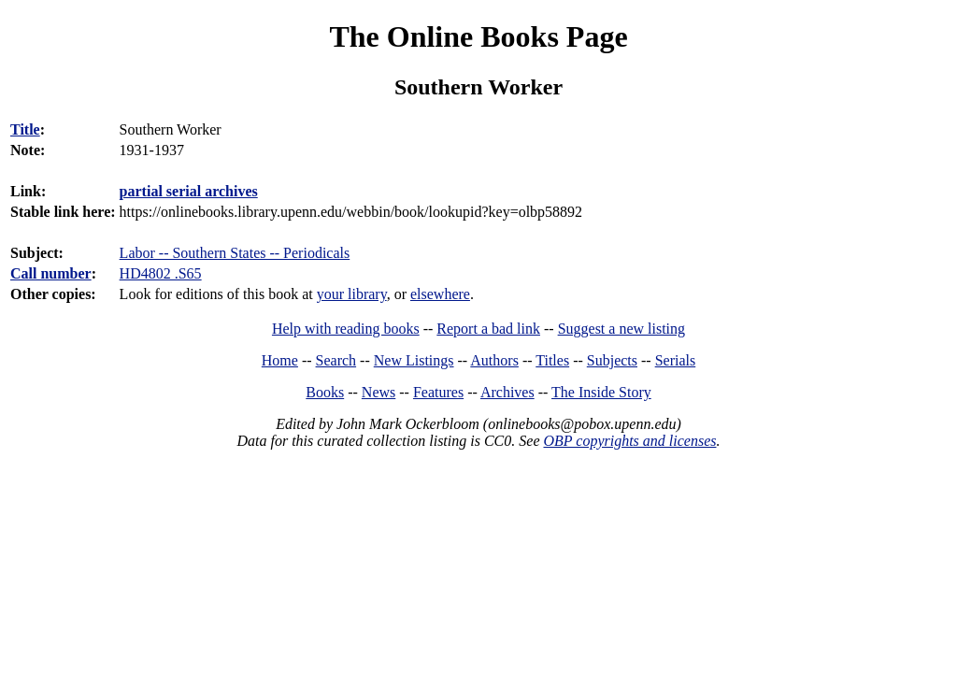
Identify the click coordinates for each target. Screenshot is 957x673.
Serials (675, 360)
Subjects (612, 360)
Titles (552, 360)
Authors (494, 360)
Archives (507, 392)
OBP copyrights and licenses (629, 441)
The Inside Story (601, 392)
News (378, 392)
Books (325, 392)
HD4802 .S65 (161, 273)
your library (352, 294)
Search (336, 360)
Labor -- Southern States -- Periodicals (235, 253)
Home (280, 360)
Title (25, 129)
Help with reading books (346, 328)
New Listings (414, 360)
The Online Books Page (478, 36)
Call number (51, 273)
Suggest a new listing (621, 328)
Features (438, 392)
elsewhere (440, 294)
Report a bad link (488, 328)
